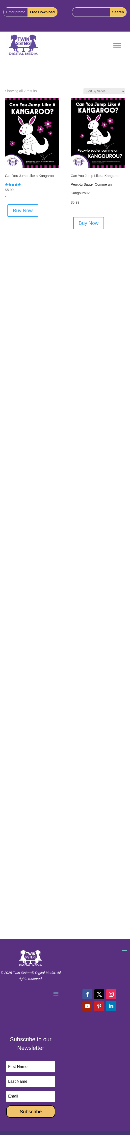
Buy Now (23, 210)
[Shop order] (104, 91)
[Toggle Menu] (117, 45)
